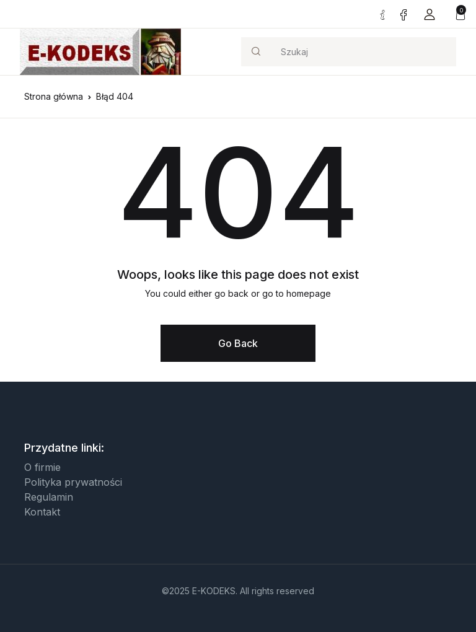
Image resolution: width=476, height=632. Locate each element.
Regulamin (48, 497)
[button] (429, 14)
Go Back (238, 343)
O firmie (42, 467)
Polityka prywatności (73, 482)
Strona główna (53, 96)
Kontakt (42, 512)
